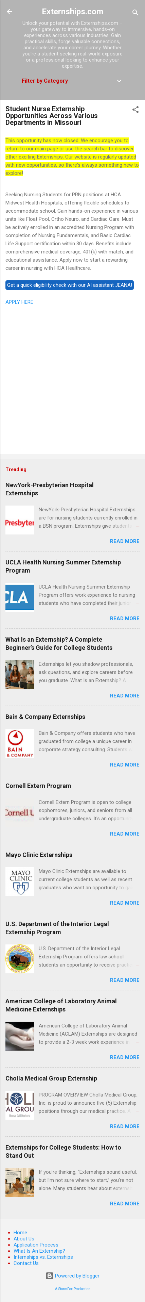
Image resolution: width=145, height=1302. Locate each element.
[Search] (135, 13)
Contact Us (26, 1263)
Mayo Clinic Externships (38, 854)
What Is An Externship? (39, 1251)
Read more (125, 541)
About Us (24, 1239)
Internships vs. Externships (43, 1257)
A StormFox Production (72, 1289)
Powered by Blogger (72, 1276)
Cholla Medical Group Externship (51, 1078)
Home (20, 1233)
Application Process (36, 1245)
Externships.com (72, 11)
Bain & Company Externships (45, 716)
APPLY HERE (19, 302)
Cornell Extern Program (38, 785)
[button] (135, 110)
